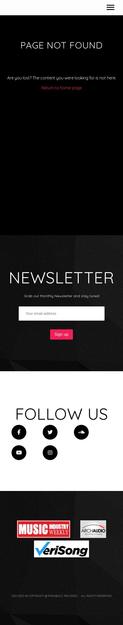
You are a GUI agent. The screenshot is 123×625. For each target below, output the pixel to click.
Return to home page (61, 162)
